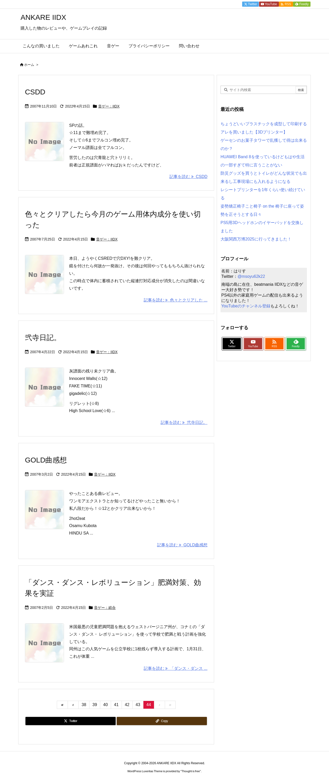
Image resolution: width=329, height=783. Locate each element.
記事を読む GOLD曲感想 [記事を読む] (182, 545)
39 (95, 704)
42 (127, 704)
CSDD (35, 92)
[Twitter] (70, 721)
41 (116, 704)
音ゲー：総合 (105, 608)
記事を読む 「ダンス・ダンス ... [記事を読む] (175, 668)
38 (84, 704)
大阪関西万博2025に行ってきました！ (256, 239)
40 (105, 704)
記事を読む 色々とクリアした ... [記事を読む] (175, 300)
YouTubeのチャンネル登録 (245, 306)
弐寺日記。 (43, 338)
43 (138, 704)
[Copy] (162, 721)
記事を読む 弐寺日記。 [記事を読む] (184, 422)
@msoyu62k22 (251, 276)
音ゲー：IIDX (109, 106)
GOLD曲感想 (46, 460)
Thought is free (190, 771)
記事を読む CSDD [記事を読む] (188, 176)
